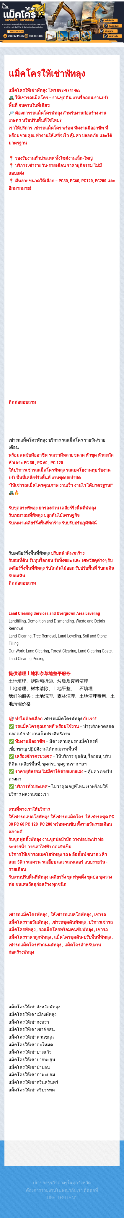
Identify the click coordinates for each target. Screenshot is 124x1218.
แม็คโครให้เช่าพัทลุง (47, 74)
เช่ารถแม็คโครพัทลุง (62, 718)
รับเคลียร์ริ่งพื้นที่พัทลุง (29, 553)
